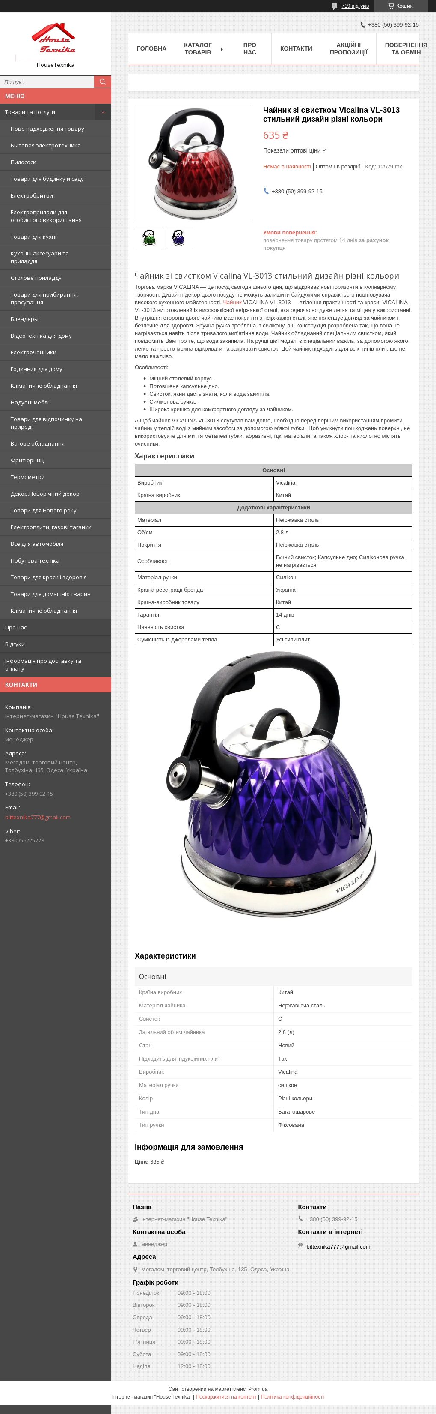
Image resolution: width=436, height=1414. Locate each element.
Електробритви (32, 195)
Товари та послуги (30, 112)
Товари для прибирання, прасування (44, 298)
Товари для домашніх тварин (51, 594)
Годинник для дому (36, 369)
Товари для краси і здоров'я (49, 577)
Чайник (232, 302)
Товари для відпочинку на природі (46, 423)
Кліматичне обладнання (44, 385)
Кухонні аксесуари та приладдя (40, 257)
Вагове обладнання (38, 443)
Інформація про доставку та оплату (43, 664)
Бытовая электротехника (46, 145)
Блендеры (25, 319)
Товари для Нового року (44, 510)
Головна (151, 48)
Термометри (28, 477)
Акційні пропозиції (349, 49)
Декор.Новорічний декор (45, 493)
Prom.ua (257, 1389)
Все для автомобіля (37, 544)
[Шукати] (102, 81)
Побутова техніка (35, 560)
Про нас (16, 627)
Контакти (296, 48)
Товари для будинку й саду (47, 179)
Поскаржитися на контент (226, 1397)
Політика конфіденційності (292, 1397)
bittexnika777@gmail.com (38, 817)
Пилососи (23, 162)
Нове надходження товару (47, 128)
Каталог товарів (198, 49)
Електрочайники (33, 352)
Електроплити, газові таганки (51, 527)
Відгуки (15, 644)
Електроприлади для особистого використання (46, 216)
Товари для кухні (33, 236)
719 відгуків (355, 6)
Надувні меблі (30, 402)
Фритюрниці (28, 460)
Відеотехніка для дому (41, 335)
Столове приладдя (36, 278)
